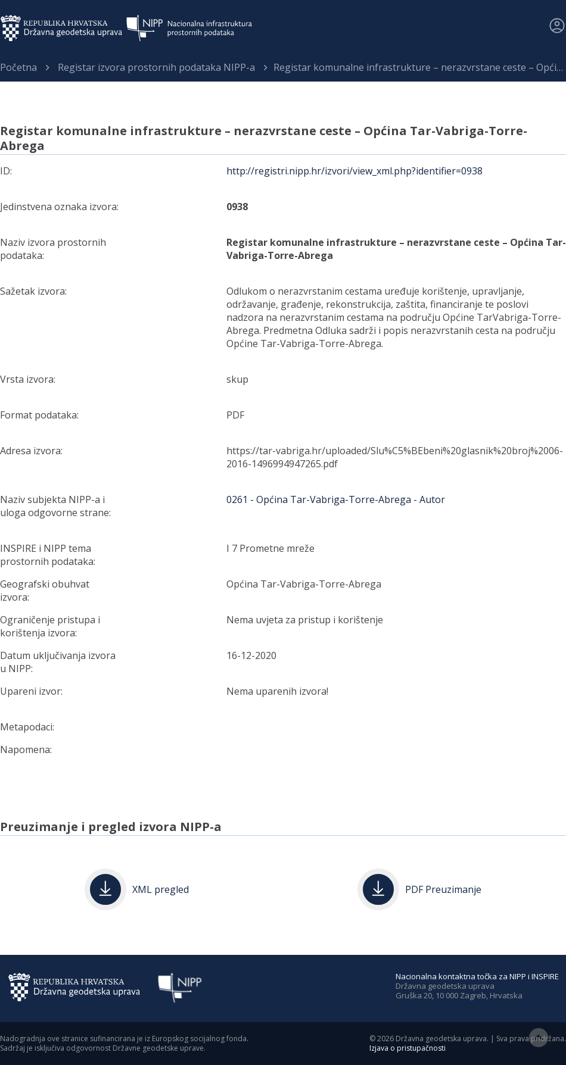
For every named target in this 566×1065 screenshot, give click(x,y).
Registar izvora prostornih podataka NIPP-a (156, 67)
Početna (18, 67)
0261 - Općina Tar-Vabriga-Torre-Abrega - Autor (335, 499)
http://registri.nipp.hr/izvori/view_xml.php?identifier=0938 (354, 170)
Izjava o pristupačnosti (407, 1048)
